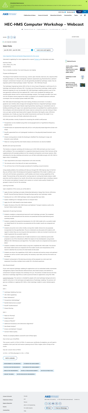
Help (25, 411)
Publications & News (29, 15)
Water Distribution (47, 370)
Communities (68, 15)
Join (25, 399)
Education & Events (56, 15)
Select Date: (7, 46)
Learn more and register (44, 50)
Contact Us (77, 399)
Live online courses (45, 29)
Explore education (33, 29)
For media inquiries (28, 408)
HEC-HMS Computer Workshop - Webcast (64, 29)
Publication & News (8, 399)
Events (4, 405)
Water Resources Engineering (26, 374)
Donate (25, 396)
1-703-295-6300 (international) (65, 399)
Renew (25, 402)
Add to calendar (10, 358)
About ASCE (6, 411)
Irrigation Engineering (11, 370)
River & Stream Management (29, 370)
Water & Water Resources (12, 367)
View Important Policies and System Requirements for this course (21, 56)
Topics (76, 15)
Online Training (9, 374)
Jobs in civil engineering (29, 405)
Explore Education (7, 402)
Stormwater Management (31, 363)
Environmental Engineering (12, 363)
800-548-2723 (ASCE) (50, 399)
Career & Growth (43, 15)
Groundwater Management (31, 367)
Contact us (37, 59)
